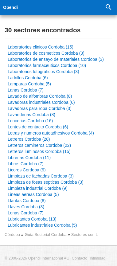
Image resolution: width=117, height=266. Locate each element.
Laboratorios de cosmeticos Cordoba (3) (46, 53)
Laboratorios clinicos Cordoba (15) (40, 47)
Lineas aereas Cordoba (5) (33, 194)
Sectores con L (84, 234)
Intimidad (97, 258)
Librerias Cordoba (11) (29, 157)
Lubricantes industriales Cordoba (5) (42, 225)
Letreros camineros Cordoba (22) (39, 145)
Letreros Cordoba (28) (29, 139)
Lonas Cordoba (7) (26, 212)
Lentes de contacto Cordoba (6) (38, 126)
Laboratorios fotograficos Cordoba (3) (43, 71)
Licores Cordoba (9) (27, 169)
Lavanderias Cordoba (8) (31, 114)
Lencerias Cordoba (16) (30, 120)
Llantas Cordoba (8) (27, 200)
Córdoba (12, 234)
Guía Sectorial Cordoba (46, 234)
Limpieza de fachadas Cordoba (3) (41, 176)
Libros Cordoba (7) (26, 163)
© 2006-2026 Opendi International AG (37, 258)
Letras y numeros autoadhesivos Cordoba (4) (51, 133)
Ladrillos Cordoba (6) (28, 77)
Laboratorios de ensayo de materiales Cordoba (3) (56, 59)
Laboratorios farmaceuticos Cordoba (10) (47, 65)
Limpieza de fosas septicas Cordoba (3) (46, 182)
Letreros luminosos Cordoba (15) (39, 151)
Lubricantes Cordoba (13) (32, 219)
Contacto (79, 258)
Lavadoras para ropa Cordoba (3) (40, 108)
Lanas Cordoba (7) (26, 90)
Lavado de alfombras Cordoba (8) (40, 96)
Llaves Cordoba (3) (26, 206)
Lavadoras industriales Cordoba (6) (41, 102)
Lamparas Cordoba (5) (29, 83)
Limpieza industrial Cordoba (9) (38, 188)
